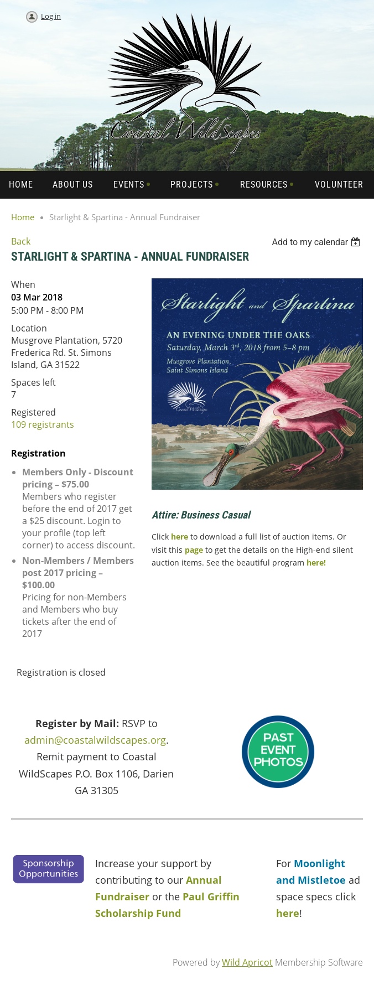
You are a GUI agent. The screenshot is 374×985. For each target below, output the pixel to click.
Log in (51, 16)
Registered (33, 412)
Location (29, 328)
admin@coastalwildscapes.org (95, 739)
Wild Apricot (247, 962)
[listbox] (317, 242)
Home (22, 216)
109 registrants (42, 424)
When (23, 284)
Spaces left (33, 382)
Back (20, 241)
